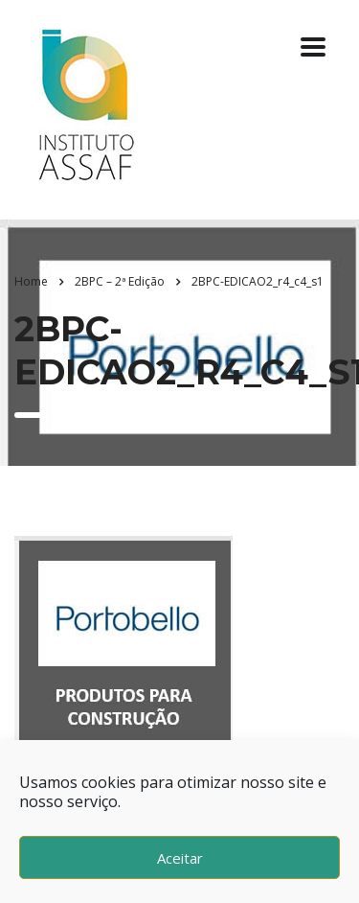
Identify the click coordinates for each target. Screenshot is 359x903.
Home (31, 281)
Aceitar (180, 858)
